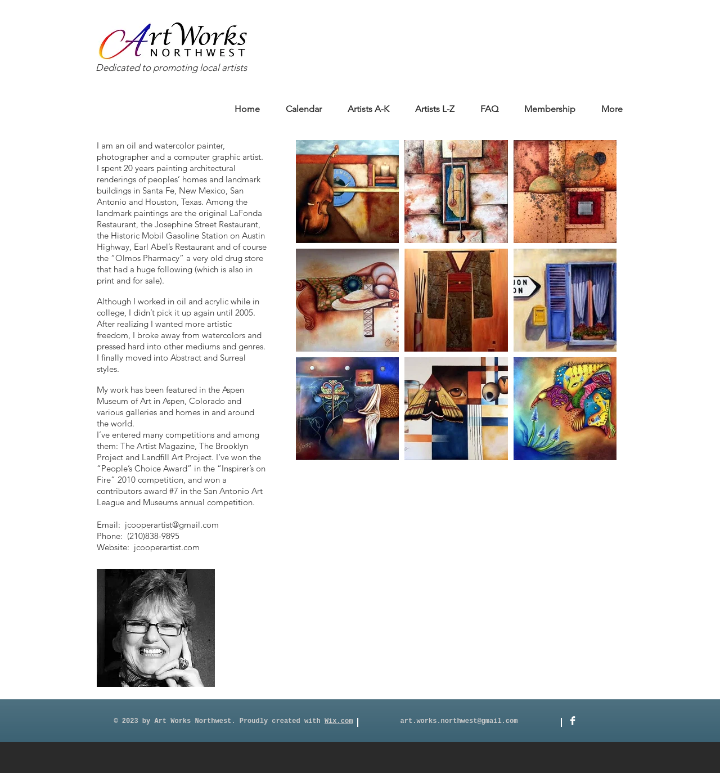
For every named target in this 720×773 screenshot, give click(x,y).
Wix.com (339, 721)
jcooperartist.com (167, 547)
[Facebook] (572, 720)
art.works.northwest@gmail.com (459, 721)
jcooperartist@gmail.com (172, 524)
